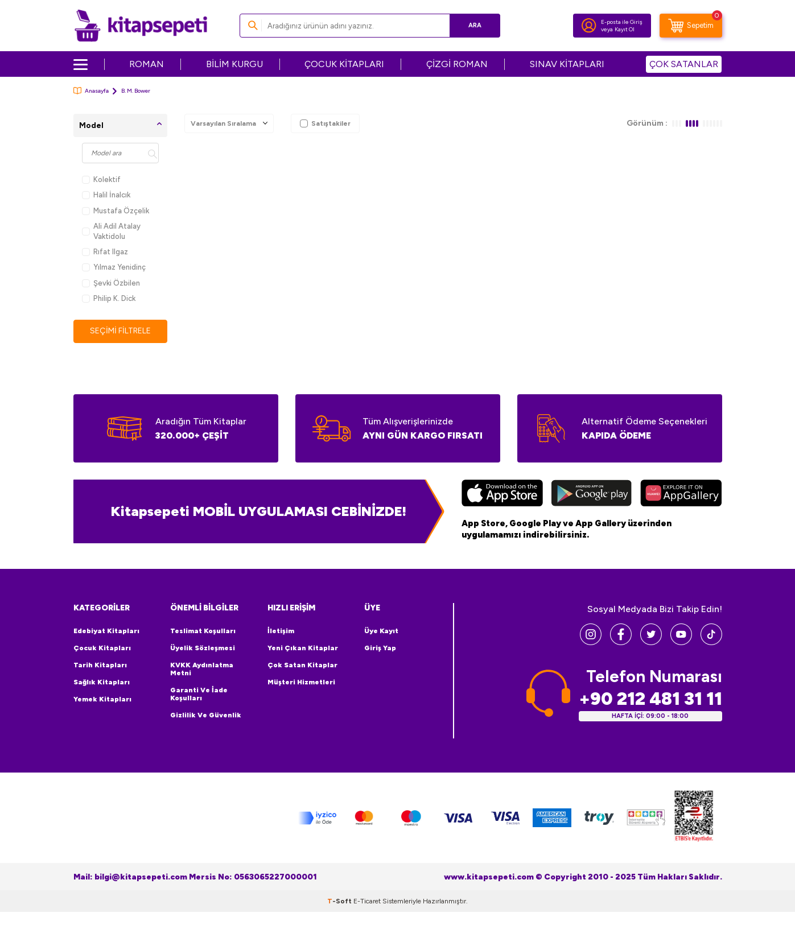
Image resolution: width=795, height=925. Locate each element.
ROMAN (146, 64)
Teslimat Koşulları (203, 631)
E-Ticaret (367, 901)
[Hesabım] (589, 26)
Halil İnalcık (106, 195)
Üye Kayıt (381, 631)
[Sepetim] (691, 26)
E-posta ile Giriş (621, 22)
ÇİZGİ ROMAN (457, 64)
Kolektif (101, 179)
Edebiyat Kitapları (106, 631)
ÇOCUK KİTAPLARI (344, 64)
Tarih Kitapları (100, 665)
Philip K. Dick (108, 298)
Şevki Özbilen (111, 283)
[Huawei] (681, 494)
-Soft (340, 901)
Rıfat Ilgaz (105, 251)
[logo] (140, 26)
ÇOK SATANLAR (683, 64)
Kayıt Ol (625, 29)
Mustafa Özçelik (115, 211)
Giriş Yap (380, 648)
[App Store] (502, 494)
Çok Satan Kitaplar (302, 665)
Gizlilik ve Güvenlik (205, 715)
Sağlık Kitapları (101, 682)
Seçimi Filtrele (120, 331)
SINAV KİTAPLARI (567, 64)
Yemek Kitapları (102, 699)
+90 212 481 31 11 (650, 698)
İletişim (280, 631)
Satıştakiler (325, 123)
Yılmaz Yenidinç (114, 267)
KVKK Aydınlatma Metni (201, 669)
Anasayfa (91, 90)
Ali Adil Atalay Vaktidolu (111, 231)
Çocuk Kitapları (102, 648)
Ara (474, 25)
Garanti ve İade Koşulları (199, 694)
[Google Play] (591, 494)
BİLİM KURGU (234, 64)
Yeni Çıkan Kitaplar (302, 648)
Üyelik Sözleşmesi (202, 648)
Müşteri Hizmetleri (301, 682)
